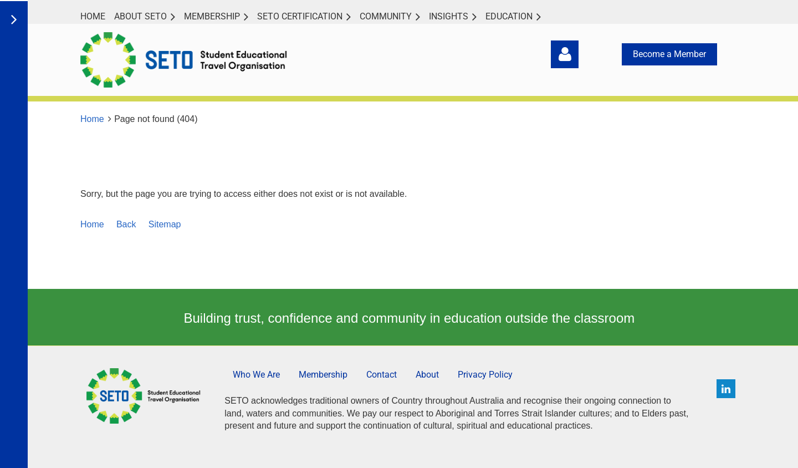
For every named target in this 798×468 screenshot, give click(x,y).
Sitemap (165, 224)
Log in (565, 54)
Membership (323, 374)
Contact (381, 374)
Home (92, 119)
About (427, 374)
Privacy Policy (485, 374)
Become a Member (669, 54)
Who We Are (256, 374)
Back (126, 224)
